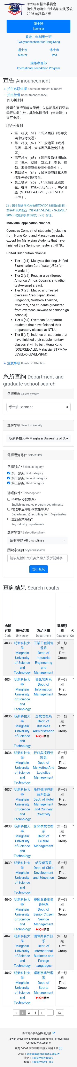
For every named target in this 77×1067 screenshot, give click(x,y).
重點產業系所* (27, 521)
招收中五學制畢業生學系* (38, 511)
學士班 (44, 25)
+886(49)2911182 (42, 1061)
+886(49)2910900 (42, 1057)
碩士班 (28, 52)
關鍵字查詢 (26, 550)
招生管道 (26, 95)
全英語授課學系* (37, 502)
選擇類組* (25, 467)
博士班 (59, 52)
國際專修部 (38, 65)
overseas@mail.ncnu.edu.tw (43, 1053)
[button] (38, 438)
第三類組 (27, 483)
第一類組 (27, 473)
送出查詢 (38, 569)
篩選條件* (24, 493)
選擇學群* (26, 532)
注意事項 (25, 363)
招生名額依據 (34, 89)
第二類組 (29, 478)
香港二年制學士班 (40, 39)
